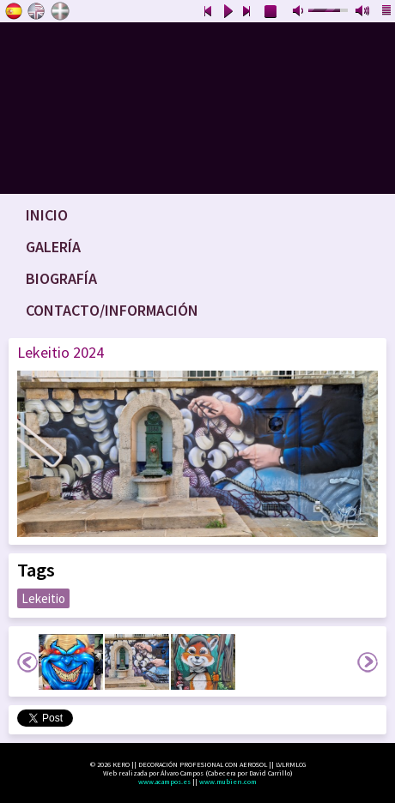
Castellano (13, 11)
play (227, 12)
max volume (363, 12)
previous (208, 12)
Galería (53, 247)
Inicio (47, 215)
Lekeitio (43, 598)
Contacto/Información (112, 310)
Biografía (61, 278)
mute (299, 12)
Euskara (60, 11)
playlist (387, 12)
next (247, 12)
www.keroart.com (197, 108)
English (36, 11)
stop (271, 12)
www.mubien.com (228, 781)
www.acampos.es (164, 781)
